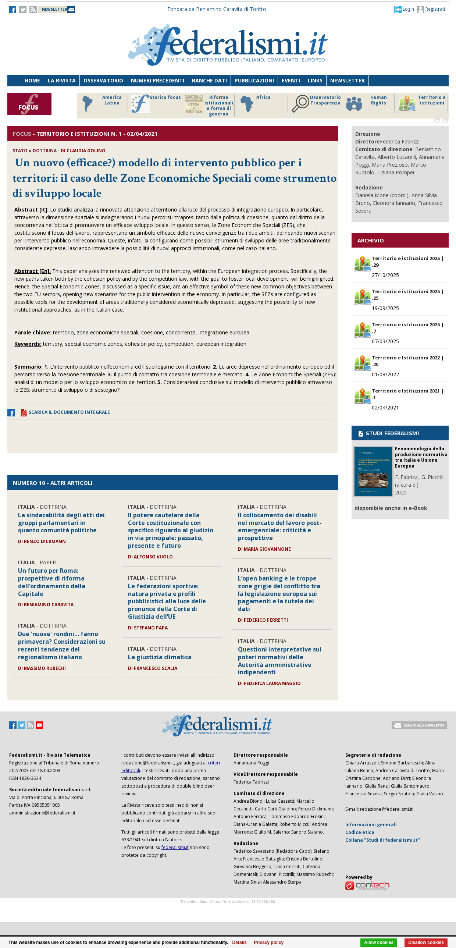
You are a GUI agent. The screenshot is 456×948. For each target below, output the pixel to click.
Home (32, 80)
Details (239, 942)
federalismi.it (175, 847)
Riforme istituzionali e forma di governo (209, 106)
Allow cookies (378, 942)
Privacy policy (269, 942)
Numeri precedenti (157, 80)
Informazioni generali (371, 824)
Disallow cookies (426, 942)
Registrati (431, 9)
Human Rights (366, 104)
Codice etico (359, 832)
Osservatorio (103, 80)
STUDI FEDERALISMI (388, 433)
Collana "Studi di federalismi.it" (382, 840)
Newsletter (347, 80)
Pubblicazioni (254, 80)
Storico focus (156, 104)
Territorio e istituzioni (422, 104)
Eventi (291, 80)
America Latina (100, 104)
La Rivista (62, 80)
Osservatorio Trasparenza (316, 104)
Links (315, 80)
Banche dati (209, 80)
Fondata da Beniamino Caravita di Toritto (216, 9)
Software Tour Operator (228, 910)
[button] (404, 9)
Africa (254, 104)
